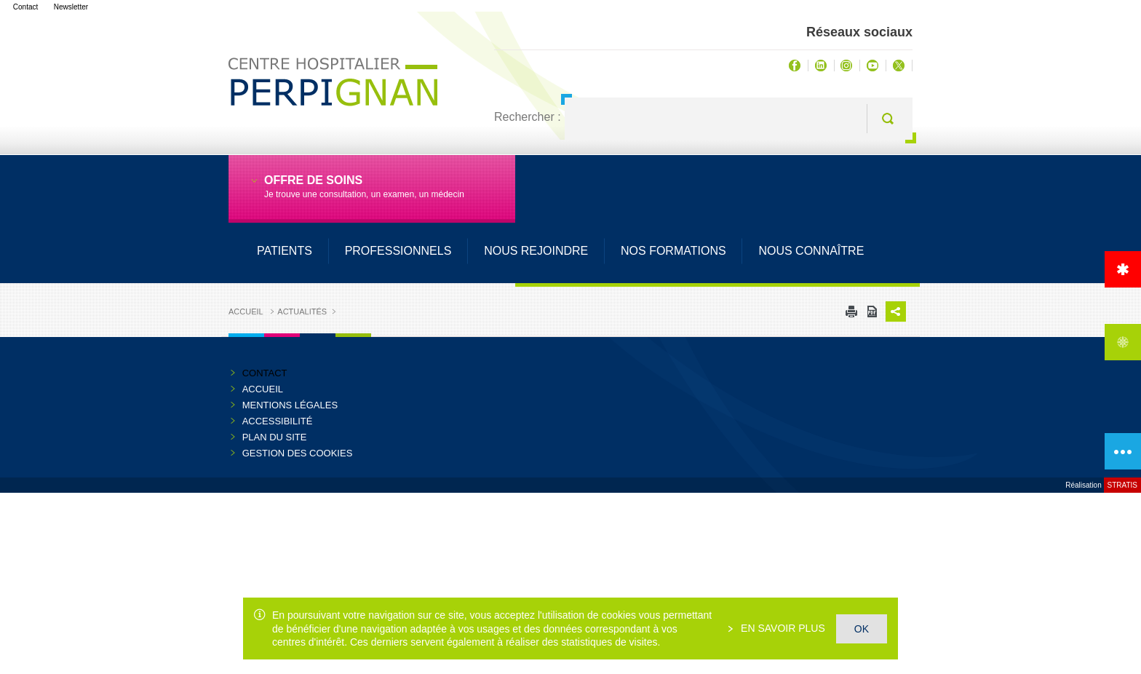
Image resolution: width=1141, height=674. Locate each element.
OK (861, 629)
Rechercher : (527, 117)
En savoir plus (781, 628)
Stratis (1122, 485)
